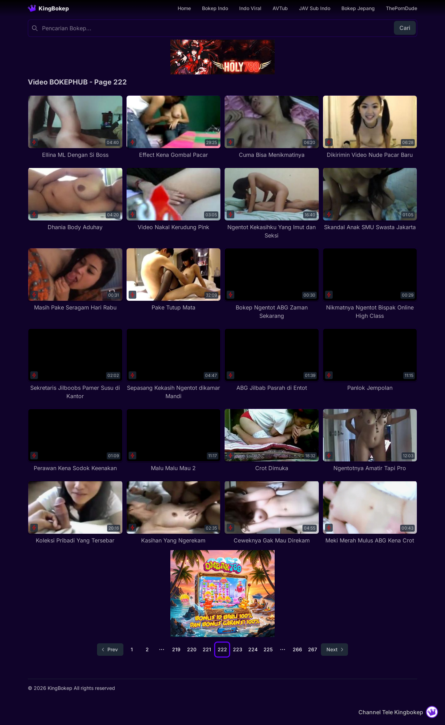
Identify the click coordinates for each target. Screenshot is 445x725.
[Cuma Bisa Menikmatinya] (271, 127)
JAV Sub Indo (314, 8)
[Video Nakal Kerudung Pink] (173, 199)
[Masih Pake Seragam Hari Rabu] (75, 280)
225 (268, 649)
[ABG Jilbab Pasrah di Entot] (271, 360)
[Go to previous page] (110, 649)
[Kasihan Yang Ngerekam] (173, 512)
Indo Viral (250, 8)
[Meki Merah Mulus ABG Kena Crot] (370, 512)
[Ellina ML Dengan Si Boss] (75, 127)
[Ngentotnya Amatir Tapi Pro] (370, 440)
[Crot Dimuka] (271, 440)
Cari (404, 27)
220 (191, 649)
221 (207, 649)
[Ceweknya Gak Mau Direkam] (271, 512)
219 (176, 649)
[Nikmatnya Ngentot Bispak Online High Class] (370, 284)
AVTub (280, 8)
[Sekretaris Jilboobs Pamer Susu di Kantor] (75, 364)
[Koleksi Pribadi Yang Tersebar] (75, 512)
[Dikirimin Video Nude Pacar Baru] (370, 127)
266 (297, 649)
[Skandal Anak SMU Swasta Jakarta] (370, 199)
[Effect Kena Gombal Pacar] (173, 127)
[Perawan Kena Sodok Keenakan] (75, 440)
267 (312, 649)
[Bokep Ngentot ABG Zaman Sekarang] (271, 284)
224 (253, 649)
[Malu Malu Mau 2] (173, 440)
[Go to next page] (334, 649)
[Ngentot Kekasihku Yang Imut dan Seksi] (271, 203)
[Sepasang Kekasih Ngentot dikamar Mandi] (173, 364)
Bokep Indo (215, 8)
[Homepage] (48, 8)
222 (222, 649)
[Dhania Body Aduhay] (75, 199)
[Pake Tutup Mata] (173, 280)
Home (184, 8)
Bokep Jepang (358, 8)
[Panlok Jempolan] (370, 360)
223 (237, 649)
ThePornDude (401, 8)
